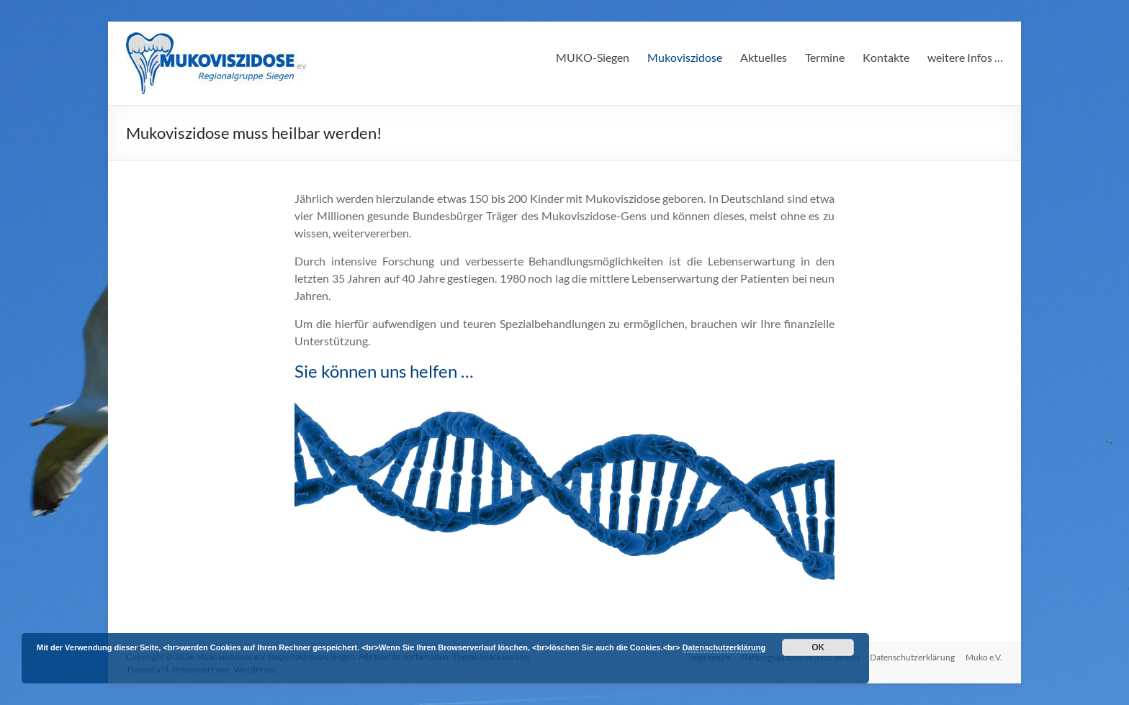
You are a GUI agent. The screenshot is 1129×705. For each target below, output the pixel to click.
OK (817, 647)
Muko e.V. (984, 656)
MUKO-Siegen (592, 57)
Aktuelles (763, 57)
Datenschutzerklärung (912, 656)
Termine (825, 57)
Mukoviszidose (684, 57)
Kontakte (886, 57)
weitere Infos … (965, 57)
